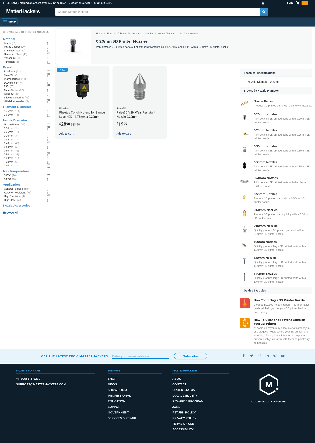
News (112, 384)
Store (109, 33)
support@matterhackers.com (41, 384)
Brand (7, 67)
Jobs (176, 407)
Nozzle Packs (14, 125)
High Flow (12, 200)
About (177, 379)
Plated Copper (15, 47)
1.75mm (12, 111)
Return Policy (184, 412)
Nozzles (149, 33)
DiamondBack (15, 79)
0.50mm (11, 147)
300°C (10, 175)
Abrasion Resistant (17, 193)
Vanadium (12, 58)
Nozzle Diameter (166, 33)
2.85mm (11, 115)
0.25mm (11, 132)
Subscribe (190, 356)
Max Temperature (16, 171)
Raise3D (11, 94)
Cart (297, 3)
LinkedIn (267, 355)
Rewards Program (188, 401)
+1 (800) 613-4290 (101, 2)
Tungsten (11, 62)
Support (115, 407)
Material (9, 39)
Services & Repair (122, 418)
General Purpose (16, 189)
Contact (179, 384)
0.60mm (11, 151)
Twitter (251, 355)
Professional (119, 395)
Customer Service (79, 2)
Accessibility (182, 429)
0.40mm (11, 143)
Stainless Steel (15, 51)
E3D (9, 86)
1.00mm (11, 158)
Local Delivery (184, 395)
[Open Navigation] (9, 21)
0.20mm (11, 128)
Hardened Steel (15, 54)
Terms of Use (183, 424)
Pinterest (274, 355)
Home (99, 33)
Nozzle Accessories (16, 205)
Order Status (183, 390)
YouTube (282, 355)
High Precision (14, 196)
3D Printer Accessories (128, 33)
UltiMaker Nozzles (16, 101)
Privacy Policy (184, 418)
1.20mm (11, 162)
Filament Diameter (17, 107)
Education (116, 401)
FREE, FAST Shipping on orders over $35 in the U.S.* (34, 2)
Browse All (10, 212)
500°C (10, 179)
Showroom (117, 390)
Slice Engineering (16, 98)
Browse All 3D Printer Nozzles (26, 32)
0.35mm (11, 140)
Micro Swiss (14, 90)
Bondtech (12, 72)
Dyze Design (13, 83)
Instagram (259, 355)
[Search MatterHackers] (264, 12)
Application (11, 184)
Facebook (243, 355)
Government (118, 412)
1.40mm (11, 166)
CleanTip (11, 75)
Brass (10, 43)
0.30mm (11, 136)
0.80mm (11, 155)
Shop (112, 379)
